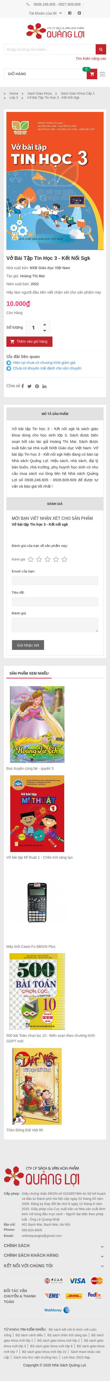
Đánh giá (54, 504)
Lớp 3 (13, 97)
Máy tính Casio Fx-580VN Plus (30, 947)
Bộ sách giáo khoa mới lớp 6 (51, 1346)
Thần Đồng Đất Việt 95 (24, 1130)
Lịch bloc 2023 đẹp (76, 1357)
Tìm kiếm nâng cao (91, 58)
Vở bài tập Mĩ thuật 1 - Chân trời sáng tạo (39, 857)
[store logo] (55, 31)
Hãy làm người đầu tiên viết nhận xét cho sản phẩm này (53, 292)
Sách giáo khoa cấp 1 (78, 93)
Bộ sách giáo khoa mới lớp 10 (44, 1352)
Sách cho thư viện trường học (36, 1357)
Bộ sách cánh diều (29, 1335)
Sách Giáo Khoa (39, 93)
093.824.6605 (32, 1230)
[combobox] (50, 49)
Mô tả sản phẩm (55, 414)
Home (13, 93)
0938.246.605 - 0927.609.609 (57, 4)
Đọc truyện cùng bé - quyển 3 (29, 768)
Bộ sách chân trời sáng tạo (67, 1335)
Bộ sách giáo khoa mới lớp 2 (58, 1340)
